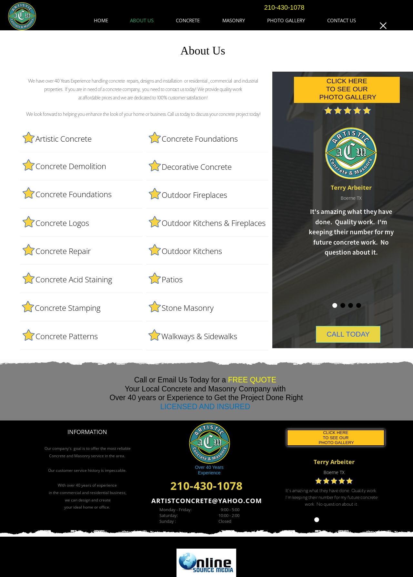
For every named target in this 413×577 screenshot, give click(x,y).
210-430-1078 (206, 486)
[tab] (316, 519)
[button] (383, 25)
